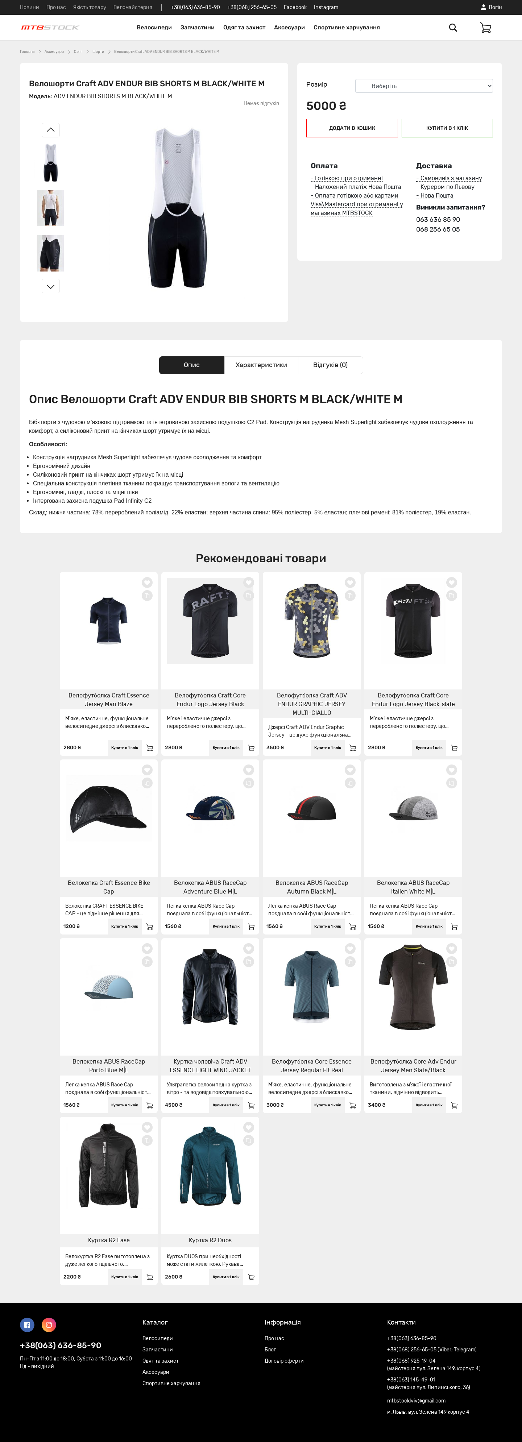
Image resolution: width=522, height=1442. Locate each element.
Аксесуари (289, 27)
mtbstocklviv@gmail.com (416, 1401)
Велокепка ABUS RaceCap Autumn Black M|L (312, 887)
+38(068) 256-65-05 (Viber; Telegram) (432, 1350)
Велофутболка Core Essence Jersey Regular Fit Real (312, 1066)
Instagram (326, 7)
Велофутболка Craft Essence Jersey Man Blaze (109, 700)
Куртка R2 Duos (210, 1240)
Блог (270, 1350)
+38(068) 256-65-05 (252, 7)
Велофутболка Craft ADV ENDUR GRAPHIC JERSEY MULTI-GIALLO (312, 704)
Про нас (56, 7)
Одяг (78, 52)
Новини (29, 7)
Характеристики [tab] (261, 365)
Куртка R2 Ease (109, 1240)
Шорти (98, 52)
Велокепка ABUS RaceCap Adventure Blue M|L (210, 887)
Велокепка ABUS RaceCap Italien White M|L (413, 887)
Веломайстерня (132, 7)
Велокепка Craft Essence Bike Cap (109, 887)
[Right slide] (51, 286)
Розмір (316, 84)
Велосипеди (154, 27)
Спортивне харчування (347, 27)
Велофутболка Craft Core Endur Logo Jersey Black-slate (413, 700)
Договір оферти (284, 1361)
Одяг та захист (244, 27)
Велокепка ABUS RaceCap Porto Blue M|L (108, 1066)
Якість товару (89, 7)
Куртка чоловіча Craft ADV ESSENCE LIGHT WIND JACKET (210, 1066)
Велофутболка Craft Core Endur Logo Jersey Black (210, 700)
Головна (27, 52)
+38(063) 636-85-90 (195, 7)
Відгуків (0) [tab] (330, 365)
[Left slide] (51, 130)
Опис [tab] (192, 365)
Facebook (295, 7)
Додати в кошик (352, 128)
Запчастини (198, 27)
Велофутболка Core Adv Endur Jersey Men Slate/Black (413, 1066)
